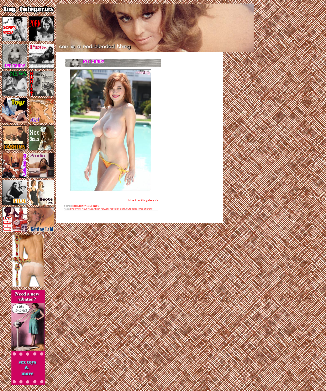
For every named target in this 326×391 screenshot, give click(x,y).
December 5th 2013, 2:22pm (85, 206)
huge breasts (145, 209)
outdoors (131, 209)
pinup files (87, 209)
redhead (114, 209)
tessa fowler (101, 209)
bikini (122, 209)
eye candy (75, 209)
